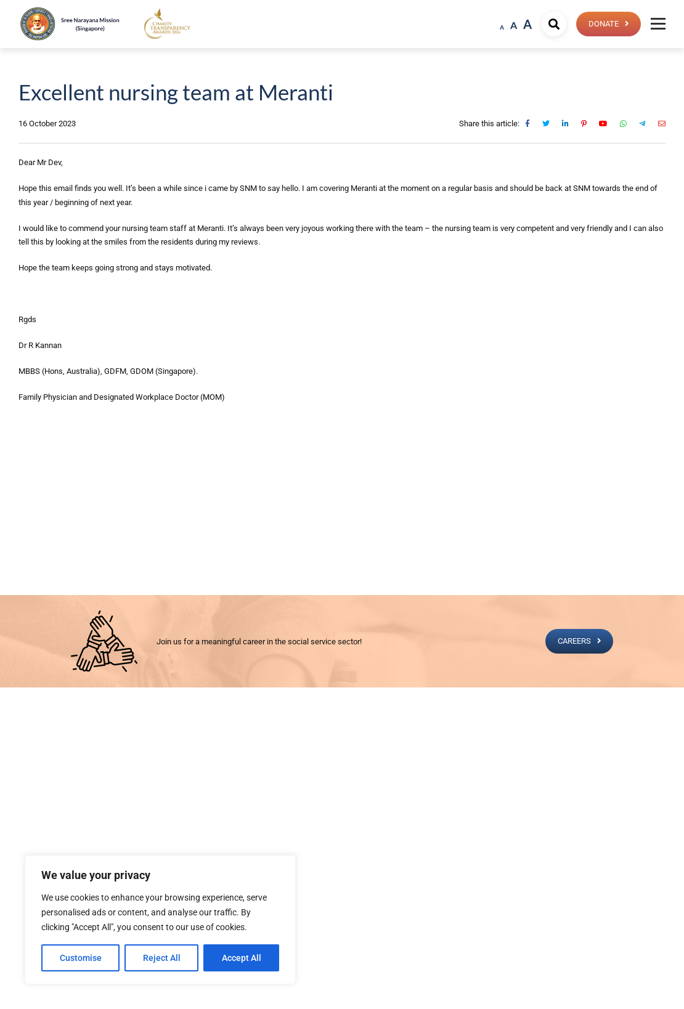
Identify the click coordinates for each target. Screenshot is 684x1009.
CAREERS (573, 641)
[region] (160, 919)
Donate (603, 23)
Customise (81, 958)
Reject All (162, 958)
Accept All (241, 958)
